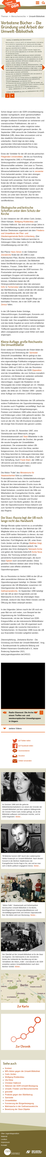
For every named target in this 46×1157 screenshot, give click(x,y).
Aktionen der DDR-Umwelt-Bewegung (21, 1086)
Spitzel (9, 561)
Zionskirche (6, 255)
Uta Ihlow (9, 1080)
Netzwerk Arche (35, 549)
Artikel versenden (22, 760)
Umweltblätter (11, 1100)
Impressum (5, 1142)
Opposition (37, 370)
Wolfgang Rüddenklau (24, 222)
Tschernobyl (13, 287)
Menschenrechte (18, 16)
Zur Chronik (23, 1046)
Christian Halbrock (13, 1083)
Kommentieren (21, 750)
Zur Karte (23, 1006)
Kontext (8, 1068)
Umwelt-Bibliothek (37, 16)
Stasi (25, 437)
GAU (3, 287)
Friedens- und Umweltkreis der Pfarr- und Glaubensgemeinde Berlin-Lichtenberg (23, 233)
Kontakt (4, 1145)
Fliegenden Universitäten (12, 157)
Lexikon (4, 1139)
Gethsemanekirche (9, 591)
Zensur (4, 305)
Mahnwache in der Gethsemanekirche (21, 1106)
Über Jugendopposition (10, 1133)
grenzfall (8, 1092)
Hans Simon (16, 252)
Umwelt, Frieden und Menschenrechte (21, 1089)
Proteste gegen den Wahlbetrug (19, 1095)
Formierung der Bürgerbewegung (19, 1103)
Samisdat (33, 353)
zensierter (39, 171)
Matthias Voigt (35, 543)
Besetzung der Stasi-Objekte (17, 1109)
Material (4, 1136)
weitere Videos (15, 728)
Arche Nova (37, 552)
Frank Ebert (25, 460)
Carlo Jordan (10, 1074)
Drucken (19, 755)
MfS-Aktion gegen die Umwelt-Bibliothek (22, 1071)
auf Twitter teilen (22, 740)
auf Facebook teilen (23, 745)
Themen (4, 16)
